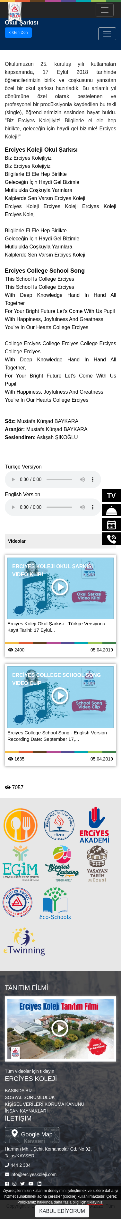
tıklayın (47, 1071)
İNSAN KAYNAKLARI (26, 1110)
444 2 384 (20, 1165)
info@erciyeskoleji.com (33, 1174)
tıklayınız (94, 1202)
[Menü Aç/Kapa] (105, 10)
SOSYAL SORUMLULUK (30, 1097)
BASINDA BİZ (18, 1090)
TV (111, 495)
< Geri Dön (18, 32)
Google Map (32, 1133)
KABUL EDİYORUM (62, 1211)
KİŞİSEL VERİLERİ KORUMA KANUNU (44, 1104)
